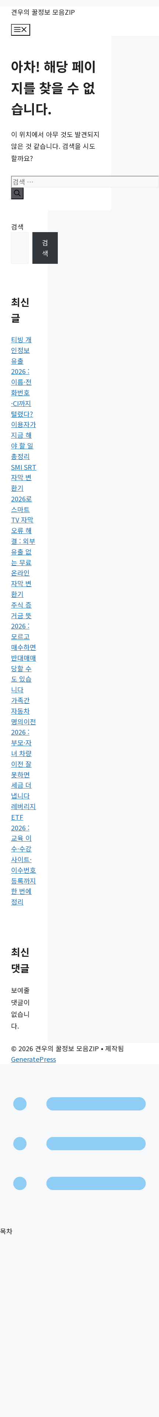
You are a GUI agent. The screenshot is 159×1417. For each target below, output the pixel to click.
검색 (17, 226)
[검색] (17, 193)
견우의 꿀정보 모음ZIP (43, 12)
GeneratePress (33, 1059)
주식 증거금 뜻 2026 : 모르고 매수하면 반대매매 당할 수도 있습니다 (23, 647)
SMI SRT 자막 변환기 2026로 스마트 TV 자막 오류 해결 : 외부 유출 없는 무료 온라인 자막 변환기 (23, 530)
